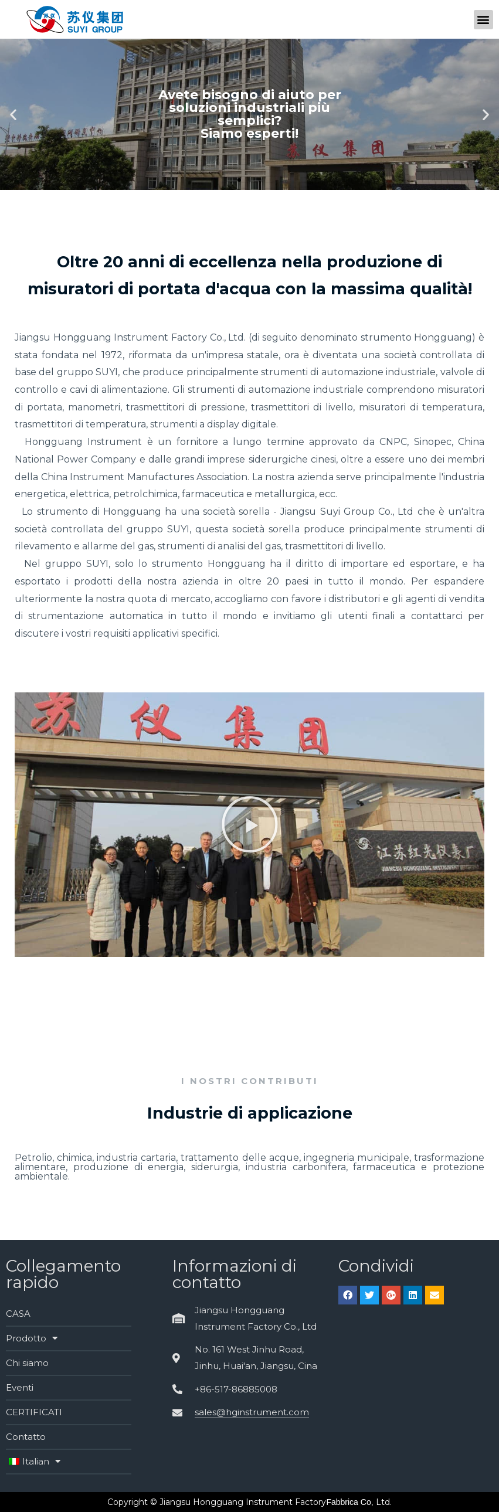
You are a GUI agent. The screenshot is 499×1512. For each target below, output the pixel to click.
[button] (483, 19)
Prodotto (31, 1338)
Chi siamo (27, 1362)
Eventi (19, 1387)
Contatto (26, 1436)
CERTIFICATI (34, 1412)
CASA (18, 1313)
